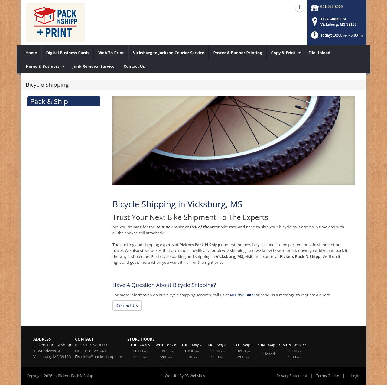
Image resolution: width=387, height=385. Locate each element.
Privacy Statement (292, 375)
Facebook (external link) (299, 7)
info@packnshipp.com (103, 356)
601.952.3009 (331, 7)
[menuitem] (31, 52)
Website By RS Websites (185, 375)
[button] (336, 37)
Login (355, 375)
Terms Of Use (327, 375)
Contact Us (127, 305)
